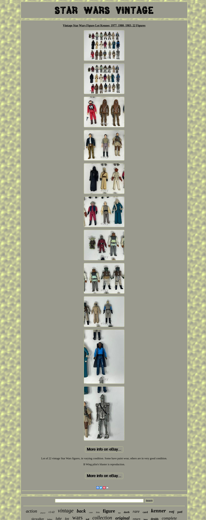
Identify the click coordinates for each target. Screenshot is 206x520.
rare (136, 511)
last (119, 513)
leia (98, 512)
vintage (66, 511)
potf (179, 512)
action (31, 511)
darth (127, 512)
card (145, 512)
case (91, 512)
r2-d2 (52, 512)
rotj (171, 512)
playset (42, 513)
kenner (158, 511)
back (81, 511)
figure (109, 511)
